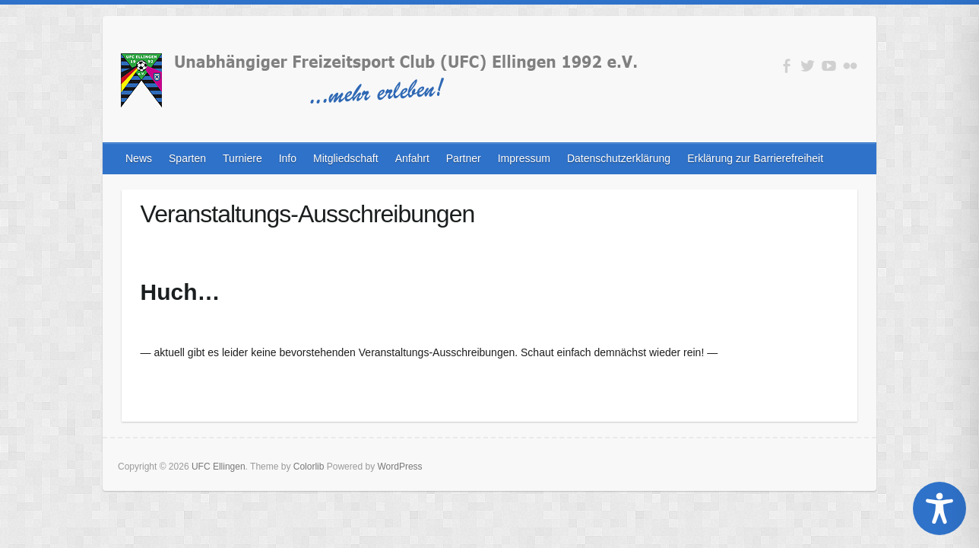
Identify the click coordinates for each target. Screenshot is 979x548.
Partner (463, 158)
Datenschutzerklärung (618, 158)
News (138, 158)
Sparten (187, 158)
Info (287, 158)
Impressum (524, 158)
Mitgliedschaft (346, 158)
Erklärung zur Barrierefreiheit (755, 158)
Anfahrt (412, 158)
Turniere (242, 158)
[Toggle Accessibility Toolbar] (939, 508)
